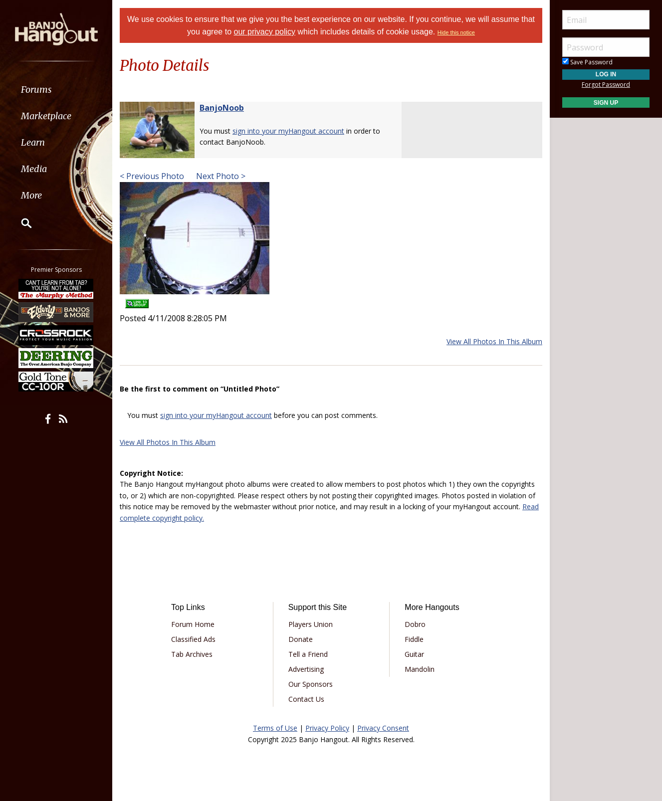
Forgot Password (606, 84)
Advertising (306, 669)
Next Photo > (219, 176)
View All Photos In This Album (494, 341)
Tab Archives (192, 654)
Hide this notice (456, 32)
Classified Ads (193, 639)
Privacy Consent (383, 728)
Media (34, 169)
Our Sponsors (310, 684)
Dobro (415, 624)
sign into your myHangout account (288, 131)
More (31, 195)
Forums (36, 89)
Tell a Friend (308, 654)
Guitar (414, 654)
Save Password (587, 62)
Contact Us (306, 699)
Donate (300, 639)
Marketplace (46, 116)
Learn (33, 142)
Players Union (310, 624)
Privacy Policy (327, 728)
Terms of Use (275, 728)
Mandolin (420, 669)
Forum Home (193, 624)
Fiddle (414, 639)
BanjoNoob (222, 107)
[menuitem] (56, 89)
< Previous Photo (152, 176)
